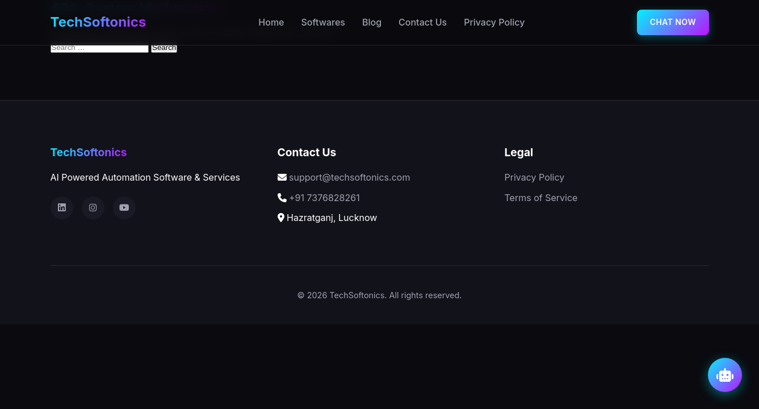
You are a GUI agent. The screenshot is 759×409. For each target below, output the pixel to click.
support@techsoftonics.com (349, 177)
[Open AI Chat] (725, 375)
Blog (370, 22)
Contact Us (421, 22)
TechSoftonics (98, 22)
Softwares (322, 22)
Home (270, 22)
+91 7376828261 (324, 197)
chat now (672, 22)
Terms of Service (541, 197)
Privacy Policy (493, 22)
